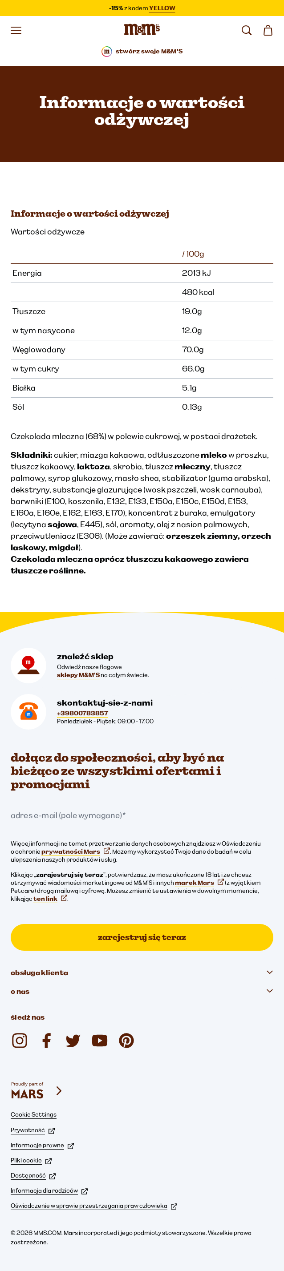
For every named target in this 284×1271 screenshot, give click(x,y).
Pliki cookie (31, 1160)
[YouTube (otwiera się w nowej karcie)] (99, 1040)
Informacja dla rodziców (49, 1190)
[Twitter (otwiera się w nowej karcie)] (73, 1040)
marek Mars (199, 882)
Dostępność (33, 1175)
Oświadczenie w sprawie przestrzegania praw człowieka (94, 1205)
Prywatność (33, 1130)
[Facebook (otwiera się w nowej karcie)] (46, 1040)
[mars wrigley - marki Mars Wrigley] (37, 1091)
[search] (247, 30)
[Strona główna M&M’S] (142, 30)
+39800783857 (82, 713)
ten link (50, 898)
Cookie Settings (34, 1114)
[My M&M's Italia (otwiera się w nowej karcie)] (126, 1040)
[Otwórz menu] (16, 30)
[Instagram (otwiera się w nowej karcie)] (19, 1040)
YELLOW (162, 8)
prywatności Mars (75, 851)
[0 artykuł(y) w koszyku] (268, 30)
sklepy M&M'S (78, 674)
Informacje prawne (42, 1145)
